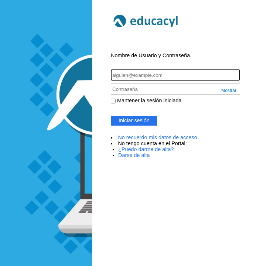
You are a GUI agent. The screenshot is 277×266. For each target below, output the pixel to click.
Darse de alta (134, 155)
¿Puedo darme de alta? (146, 149)
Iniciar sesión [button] (134, 120)
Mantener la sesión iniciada (149, 100)
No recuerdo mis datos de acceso (157, 137)
